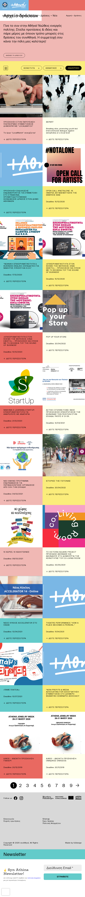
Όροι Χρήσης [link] (48, 821)
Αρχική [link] (69, 15)
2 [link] (20, 785)
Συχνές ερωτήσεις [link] (11, 821)
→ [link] (77, 785)
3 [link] (27, 785)
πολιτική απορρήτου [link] (33, 878)
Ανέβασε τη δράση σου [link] (14, 55)
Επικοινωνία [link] (8, 819)
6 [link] (49, 785)
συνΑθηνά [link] (7, 15)
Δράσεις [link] (45, 15)
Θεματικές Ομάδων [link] (27, 15)
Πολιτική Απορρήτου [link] (52, 823)
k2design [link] (78, 842)
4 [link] (34, 785)
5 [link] (42, 785)
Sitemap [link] (46, 819)
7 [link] (56, 785)
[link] (82, 451)
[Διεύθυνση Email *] (63, 867)
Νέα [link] (55, 15)
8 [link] (64, 785)
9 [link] (71, 785)
